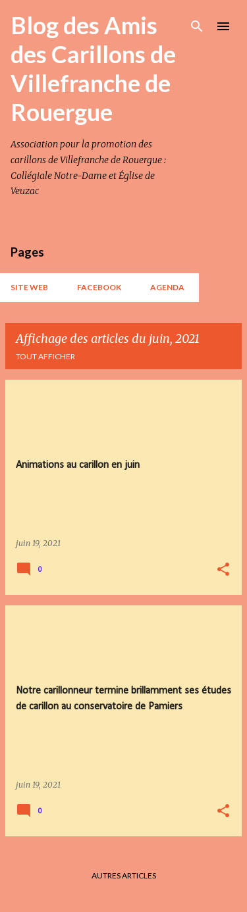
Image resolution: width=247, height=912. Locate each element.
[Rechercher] (197, 26)
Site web (29, 287)
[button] (223, 570)
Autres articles (124, 875)
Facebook (99, 287)
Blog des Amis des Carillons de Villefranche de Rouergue (93, 68)
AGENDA (167, 287)
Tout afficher (45, 356)
